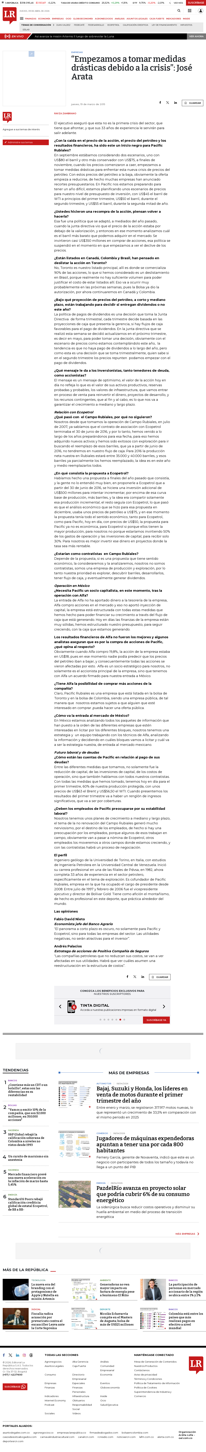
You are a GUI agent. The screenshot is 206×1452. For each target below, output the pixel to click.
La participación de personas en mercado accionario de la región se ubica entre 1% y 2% (186, 1290)
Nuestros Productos (145, 1366)
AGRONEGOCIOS (104, 18)
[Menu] (22, 18)
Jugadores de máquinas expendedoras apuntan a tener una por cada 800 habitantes (145, 1144)
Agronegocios (53, 1361)
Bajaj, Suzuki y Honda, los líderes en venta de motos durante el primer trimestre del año (142, 1094)
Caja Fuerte (79, 1366)
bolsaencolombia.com (135, 1432)
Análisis (104, 1361)
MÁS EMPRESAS (185, 1233)
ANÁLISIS (120, 18)
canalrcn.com (86, 1436)
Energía (12, 1195)
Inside (103, 1396)
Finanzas (50, 1387)
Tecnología (38, 1280)
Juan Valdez (63, 25)
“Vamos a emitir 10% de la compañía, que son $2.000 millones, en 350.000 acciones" (27, 1115)
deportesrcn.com (13, 1441)
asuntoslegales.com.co (16, 1432)
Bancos (12, 1080)
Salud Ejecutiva (109, 1404)
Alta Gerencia (80, 1361)
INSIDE (186, 18)
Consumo (50, 1374)
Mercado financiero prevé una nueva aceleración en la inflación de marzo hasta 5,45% (28, 1179)
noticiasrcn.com (126, 1436)
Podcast (49, 1404)
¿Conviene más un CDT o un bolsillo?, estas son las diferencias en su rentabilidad (28, 1090)
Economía (106, 1374)
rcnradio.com (105, 1436)
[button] (59, 1007)
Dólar (26, 30)
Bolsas (12, 1105)
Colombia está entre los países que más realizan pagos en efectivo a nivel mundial (186, 1321)
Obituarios (78, 1400)
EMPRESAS (58, 18)
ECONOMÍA (44, 18)
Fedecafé (79, 25)
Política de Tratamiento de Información (157, 1383)
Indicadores (52, 1396)
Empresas (50, 1383)
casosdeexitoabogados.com (20, 1436)
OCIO (68, 18)
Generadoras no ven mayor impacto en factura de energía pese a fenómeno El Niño (117, 1290)
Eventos (105, 1383)
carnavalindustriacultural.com (57, 1436)
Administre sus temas (19, 142)
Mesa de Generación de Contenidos (155, 1361)
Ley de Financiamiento (164, 25)
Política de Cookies (145, 1387)
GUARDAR (192, 102)
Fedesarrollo (96, 25)
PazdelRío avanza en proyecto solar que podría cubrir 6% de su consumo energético (143, 1194)
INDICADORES (173, 18)
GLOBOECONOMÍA (83, 18)
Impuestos (186, 25)
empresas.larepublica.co (71, 1432)
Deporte (105, 1309)
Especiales (78, 1383)
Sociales (50, 1413)
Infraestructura (80, 1396)
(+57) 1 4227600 (12, 1374)
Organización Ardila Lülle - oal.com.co (187, 1434)
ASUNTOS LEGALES (137, 18)
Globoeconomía (110, 1387)
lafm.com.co (146, 1436)
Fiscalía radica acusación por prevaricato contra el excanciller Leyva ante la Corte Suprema (48, 1321)
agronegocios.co (43, 1432)
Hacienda (13, 1130)
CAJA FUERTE (156, 18)
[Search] (178, 11)
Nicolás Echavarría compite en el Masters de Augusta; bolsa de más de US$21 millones (117, 1319)
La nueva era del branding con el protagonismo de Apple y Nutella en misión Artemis (45, 1292)
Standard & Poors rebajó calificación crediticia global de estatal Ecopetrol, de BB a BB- (28, 1204)
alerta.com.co (165, 1436)
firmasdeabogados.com (104, 1432)
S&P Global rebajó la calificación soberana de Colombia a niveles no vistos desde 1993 (26, 1140)
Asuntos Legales (54, 1366)
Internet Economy (55, 1400)
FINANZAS (30, 18)
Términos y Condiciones (148, 1378)
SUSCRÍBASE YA (156, 1020)
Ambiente (105, 1280)
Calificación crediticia (135, 25)
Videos (76, 1413)
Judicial (36, 1309)
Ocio (103, 1400)
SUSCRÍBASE (196, 2)
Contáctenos (141, 1370)
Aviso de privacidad (145, 1374)
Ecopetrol (113, 25)
